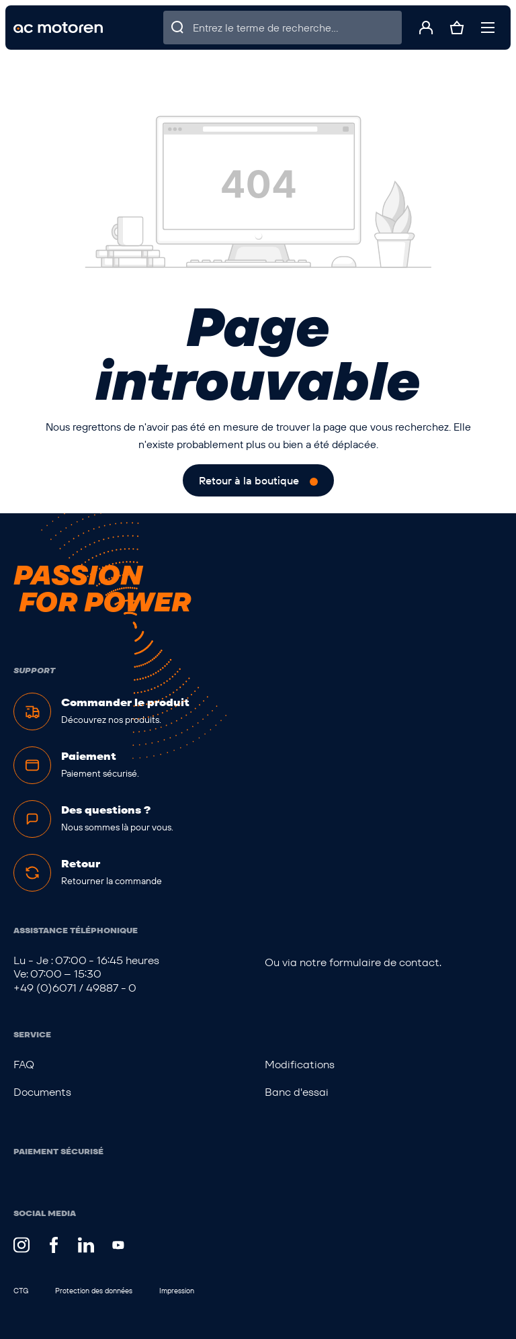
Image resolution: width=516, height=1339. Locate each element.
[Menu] (488, 27)
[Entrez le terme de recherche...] (297, 27)
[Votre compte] (426, 27)
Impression (176, 1290)
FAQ (23, 1064)
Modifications (300, 1064)
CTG (20, 1290)
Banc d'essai (297, 1092)
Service (32, 1034)
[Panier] (457, 27)
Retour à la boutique (249, 480)
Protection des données (93, 1290)
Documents (42, 1092)
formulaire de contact (384, 962)
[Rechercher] (178, 27)
